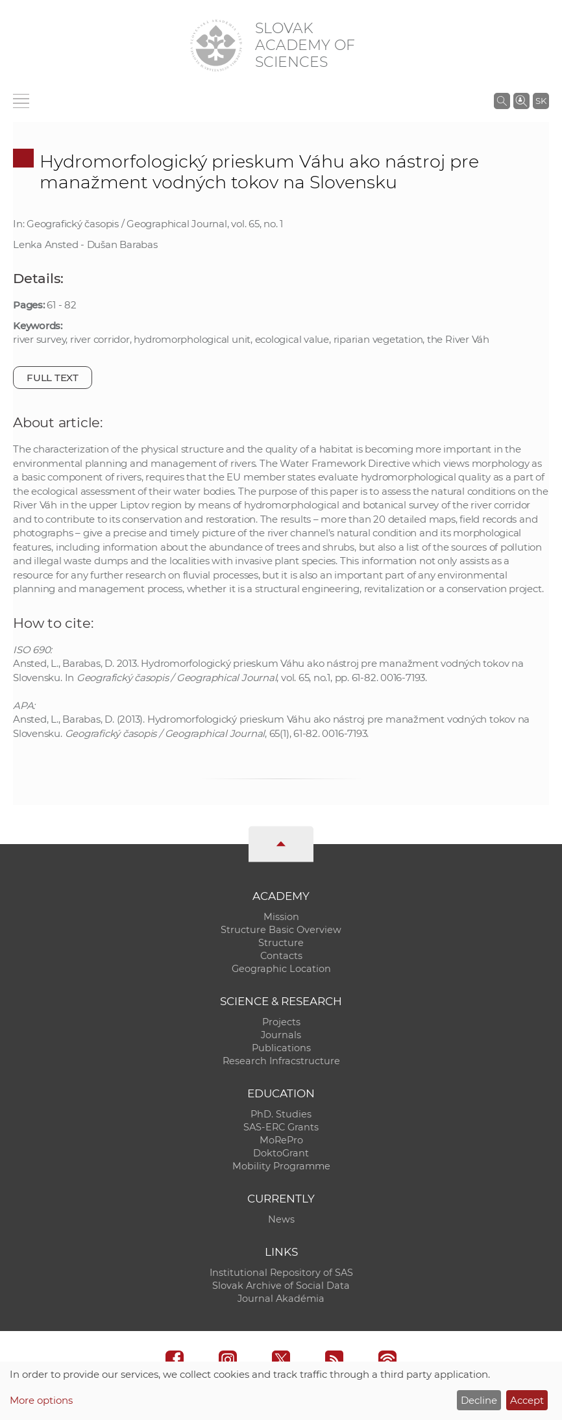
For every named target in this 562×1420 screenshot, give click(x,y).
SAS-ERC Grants (281, 1127)
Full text (53, 377)
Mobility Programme (281, 1166)
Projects (281, 1022)
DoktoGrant (281, 1153)
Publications (281, 1048)
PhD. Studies (281, 1114)
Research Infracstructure (281, 1061)
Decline (479, 1400)
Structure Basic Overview (281, 930)
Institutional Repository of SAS (281, 1272)
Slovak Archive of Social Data (281, 1285)
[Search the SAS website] (502, 100)
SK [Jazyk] (540, 100)
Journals (281, 1035)
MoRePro (281, 1140)
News (281, 1219)
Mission (281, 917)
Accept (527, 1400)
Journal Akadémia (281, 1298)
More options (41, 1400)
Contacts (281, 956)
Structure (281, 943)
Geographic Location (281, 969)
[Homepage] (216, 45)
